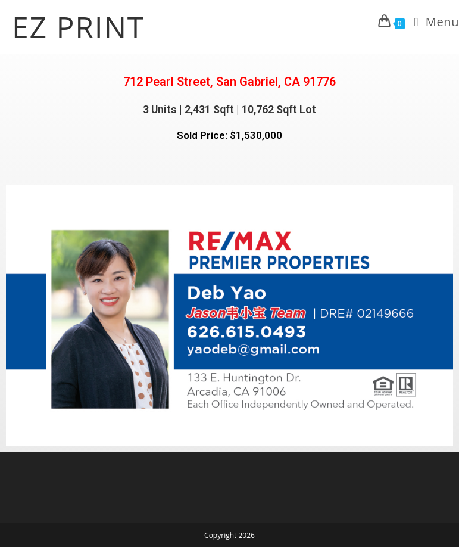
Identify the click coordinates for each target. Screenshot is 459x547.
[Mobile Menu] (432, 22)
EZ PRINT (78, 27)
